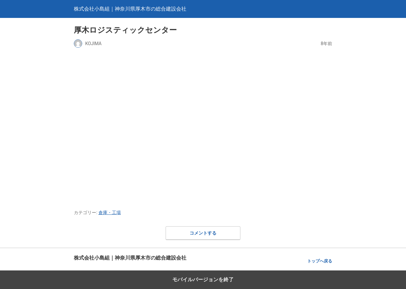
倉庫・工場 (109, 212)
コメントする (203, 233)
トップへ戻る (319, 261)
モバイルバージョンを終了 (203, 280)
